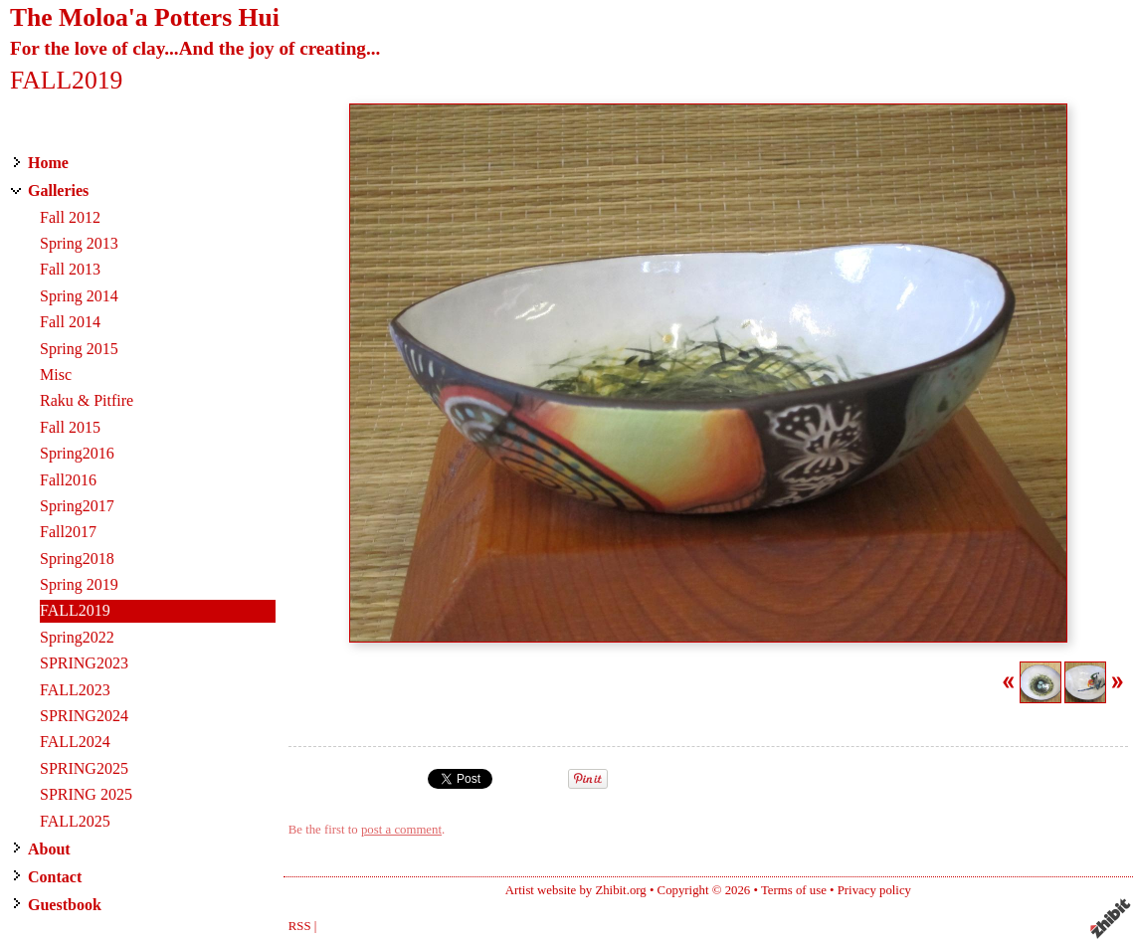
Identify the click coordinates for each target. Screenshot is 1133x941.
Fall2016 (68, 479)
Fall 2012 (70, 217)
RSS (299, 926)
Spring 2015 (79, 348)
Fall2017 (68, 531)
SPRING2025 (84, 768)
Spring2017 (77, 505)
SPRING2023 (84, 663)
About (49, 849)
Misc (56, 374)
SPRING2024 (84, 715)
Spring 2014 (79, 295)
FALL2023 (75, 689)
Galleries (58, 190)
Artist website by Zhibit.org (576, 890)
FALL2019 (75, 610)
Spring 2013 (79, 243)
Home (48, 162)
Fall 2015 (70, 427)
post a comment (401, 830)
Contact (55, 876)
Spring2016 (77, 453)
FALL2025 (75, 821)
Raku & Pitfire (86, 400)
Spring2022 (77, 637)
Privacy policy (874, 890)
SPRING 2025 (86, 794)
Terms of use (794, 890)
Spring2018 (77, 558)
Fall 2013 (70, 269)
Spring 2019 (79, 584)
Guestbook (64, 904)
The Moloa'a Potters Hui (145, 17)
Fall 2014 (70, 321)
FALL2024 (75, 741)
